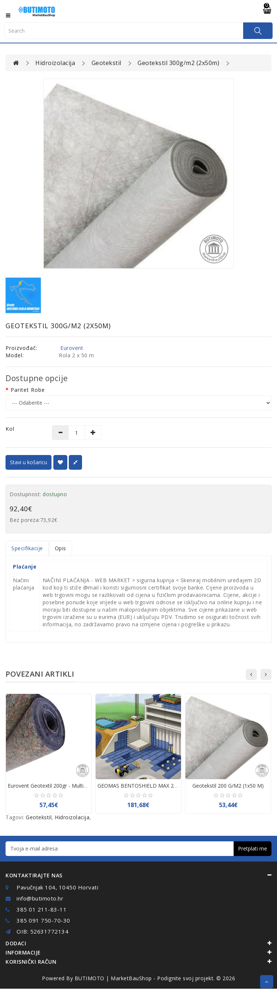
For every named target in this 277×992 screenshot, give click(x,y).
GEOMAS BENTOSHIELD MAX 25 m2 (141, 785)
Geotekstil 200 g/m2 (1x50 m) (228, 785)
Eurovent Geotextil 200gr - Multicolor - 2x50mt (63, 785)
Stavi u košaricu (28, 462)
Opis (60, 548)
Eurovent (71, 347)
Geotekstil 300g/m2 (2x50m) (178, 63)
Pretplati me (252, 848)
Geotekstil (106, 63)
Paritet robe (28, 389)
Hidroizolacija (55, 63)
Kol (10, 428)
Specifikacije (27, 548)
